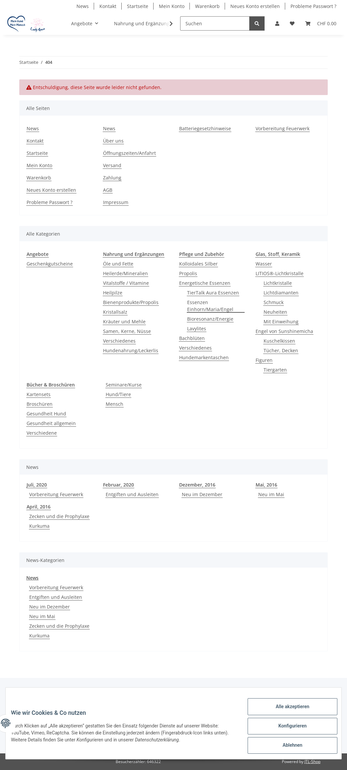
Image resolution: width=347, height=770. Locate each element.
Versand (112, 165)
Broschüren (40, 404)
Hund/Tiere (118, 394)
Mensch (114, 404)
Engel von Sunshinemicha (284, 331)
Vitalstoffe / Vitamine (126, 283)
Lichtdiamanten (281, 292)
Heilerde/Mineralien (125, 273)
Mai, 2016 (266, 485)
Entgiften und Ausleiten (132, 494)
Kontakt (107, 6)
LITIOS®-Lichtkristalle (279, 273)
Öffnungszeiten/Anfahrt (129, 153)
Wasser (264, 264)
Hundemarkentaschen (204, 357)
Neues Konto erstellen (255, 6)
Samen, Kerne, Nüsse (127, 331)
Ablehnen (287, 746)
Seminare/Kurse (124, 385)
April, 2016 (39, 506)
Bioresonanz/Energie (210, 319)
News (82, 6)
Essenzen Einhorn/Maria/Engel (210, 305)
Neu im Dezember (202, 494)
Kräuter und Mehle (124, 321)
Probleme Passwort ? (313, 6)
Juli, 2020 (37, 485)
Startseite (137, 6)
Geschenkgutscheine (50, 264)
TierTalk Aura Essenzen (213, 292)
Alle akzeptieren (287, 712)
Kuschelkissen (279, 341)
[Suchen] (215, 23)
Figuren (264, 360)
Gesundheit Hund (46, 413)
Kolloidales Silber (198, 264)
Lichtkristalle (278, 283)
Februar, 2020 (118, 485)
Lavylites (196, 328)
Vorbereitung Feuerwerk (282, 128)
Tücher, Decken (281, 350)
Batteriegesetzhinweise (205, 128)
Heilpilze (112, 292)
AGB (107, 190)
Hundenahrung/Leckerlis (130, 350)
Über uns (113, 141)
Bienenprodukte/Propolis (131, 302)
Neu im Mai (271, 494)
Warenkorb (207, 6)
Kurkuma (39, 526)
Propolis (188, 273)
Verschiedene (42, 433)
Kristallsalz (115, 312)
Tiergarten (275, 370)
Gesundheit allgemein (51, 423)
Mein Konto (171, 6)
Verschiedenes (119, 341)
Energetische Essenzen (204, 283)
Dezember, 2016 (197, 485)
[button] (277, 23)
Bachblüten (192, 338)
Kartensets (39, 394)
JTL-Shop (312, 761)
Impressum (115, 202)
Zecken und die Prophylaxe (59, 516)
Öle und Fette (118, 264)
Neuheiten (275, 312)
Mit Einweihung (281, 321)
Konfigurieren (287, 729)
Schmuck (274, 302)
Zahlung (112, 177)
